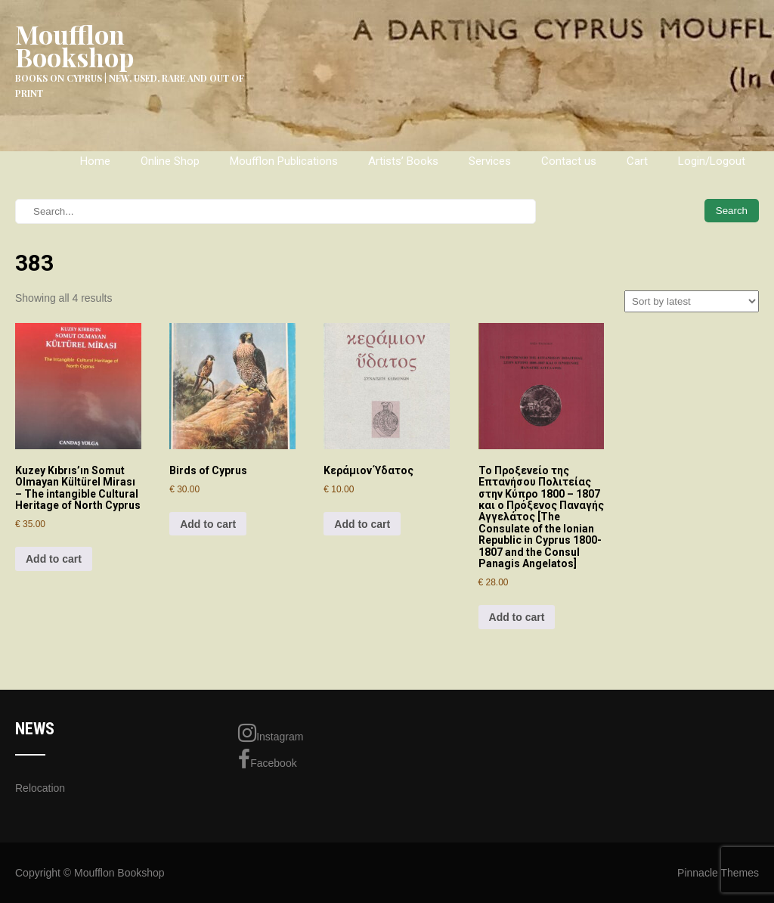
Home (95, 161)
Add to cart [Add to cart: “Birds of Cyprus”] (208, 524)
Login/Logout (711, 161)
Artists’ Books (403, 161)
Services (490, 161)
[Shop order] (691, 301)
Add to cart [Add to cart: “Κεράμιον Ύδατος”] (362, 524)
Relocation (40, 788)
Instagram (270, 732)
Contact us (568, 161)
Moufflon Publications (284, 161)
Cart (637, 161)
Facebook (267, 759)
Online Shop (170, 161)
